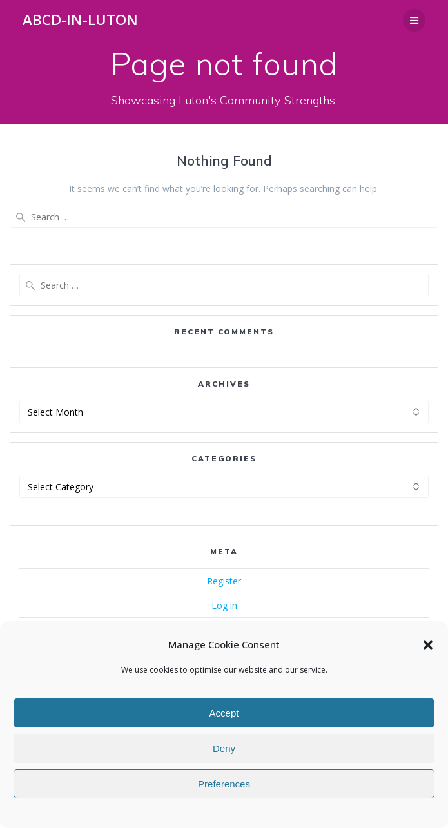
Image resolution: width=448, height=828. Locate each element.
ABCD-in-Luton (80, 20)
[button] (428, 645)
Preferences (224, 783)
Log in (224, 605)
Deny (224, 748)
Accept (224, 713)
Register (224, 581)
